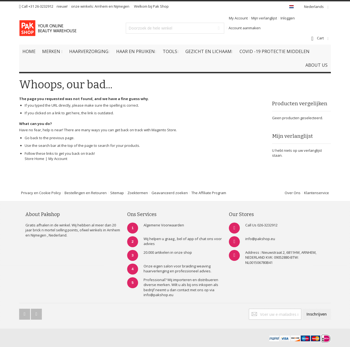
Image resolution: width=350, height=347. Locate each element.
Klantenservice (316, 192)
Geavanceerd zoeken (169, 192)
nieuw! (62, 6)
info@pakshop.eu (260, 238)
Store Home (34, 158)
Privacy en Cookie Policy (41, 192)
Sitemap (117, 192)
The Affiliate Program (208, 192)
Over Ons (293, 192)
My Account (238, 18)
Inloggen (288, 18)
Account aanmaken (245, 27)
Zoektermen (137, 192)
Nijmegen (121, 6)
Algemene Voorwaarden (164, 225)
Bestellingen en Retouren (86, 192)
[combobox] (175, 28)
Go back (31, 137)
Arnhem (101, 6)
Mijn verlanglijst (264, 18)
